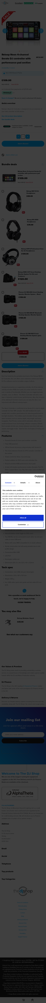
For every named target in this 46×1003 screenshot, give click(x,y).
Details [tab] (23, 483)
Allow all (23, 518)
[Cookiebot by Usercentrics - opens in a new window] (34, 476)
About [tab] (38, 483)
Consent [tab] (8, 483)
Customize (23, 524)
